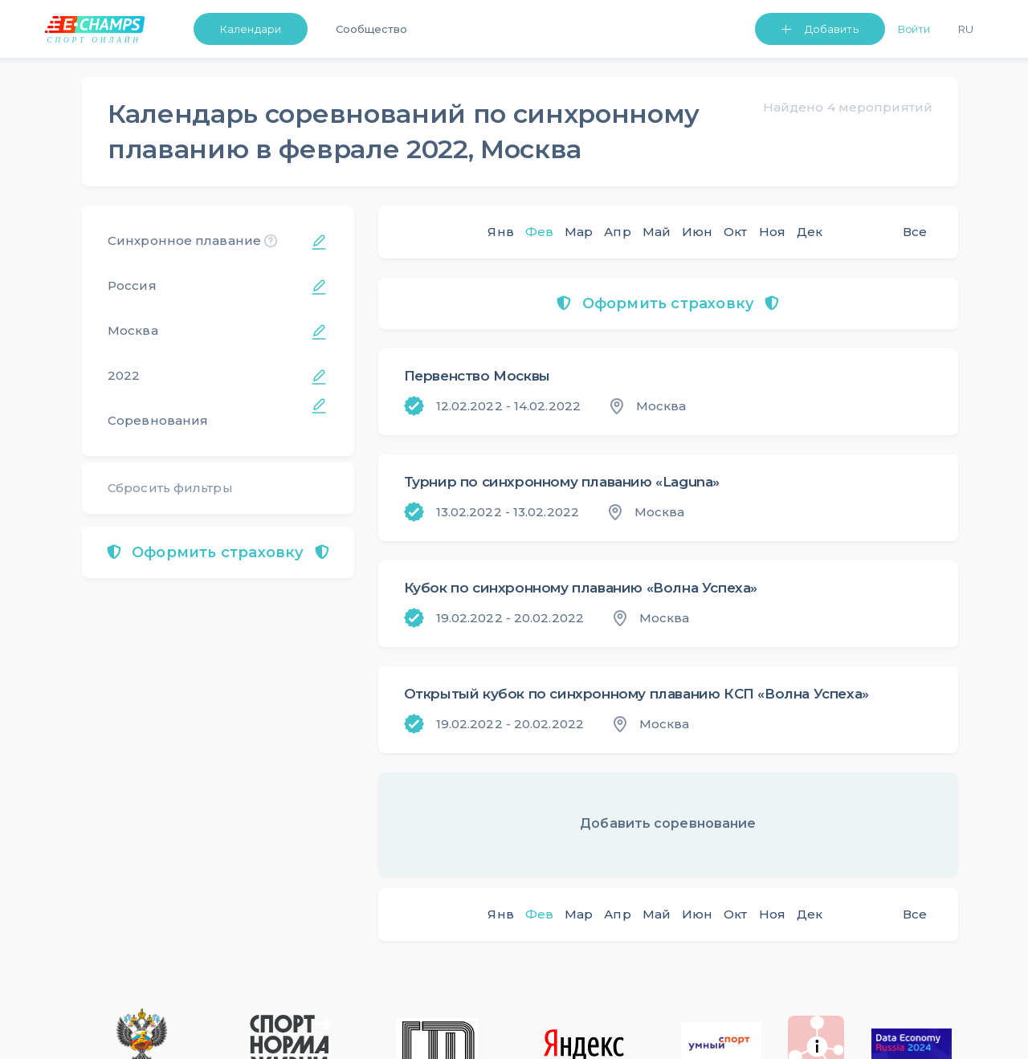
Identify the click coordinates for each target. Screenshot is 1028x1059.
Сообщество (371, 28)
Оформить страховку (218, 552)
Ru (965, 28)
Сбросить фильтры (170, 487)
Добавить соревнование (668, 823)
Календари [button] (250, 28)
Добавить (832, 28)
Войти (914, 28)
